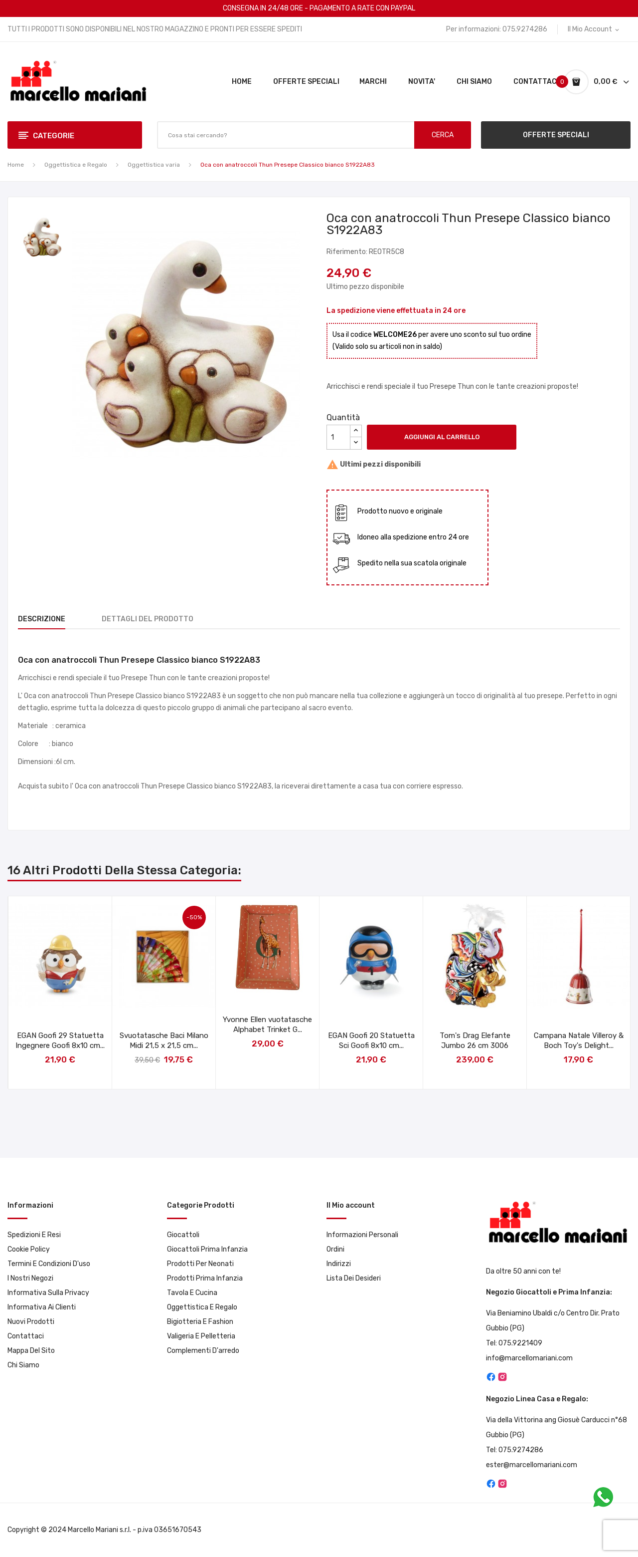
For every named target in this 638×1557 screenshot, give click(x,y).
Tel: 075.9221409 (514, 1343)
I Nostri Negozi (30, 1278)
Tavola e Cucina (192, 1293)
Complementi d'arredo (203, 1350)
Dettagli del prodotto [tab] (147, 619)
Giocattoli (183, 1235)
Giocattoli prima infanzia (207, 1249)
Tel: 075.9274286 (514, 1450)
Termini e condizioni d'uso (48, 1264)
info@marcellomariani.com (529, 1358)
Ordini (335, 1249)
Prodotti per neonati (200, 1264)
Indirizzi (338, 1264)
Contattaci (25, 1336)
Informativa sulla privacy (48, 1293)
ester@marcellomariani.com (531, 1465)
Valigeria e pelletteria (201, 1336)
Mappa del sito (31, 1350)
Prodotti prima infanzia (205, 1278)
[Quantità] (338, 437)
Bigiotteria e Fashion (200, 1321)
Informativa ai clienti (41, 1307)
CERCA (443, 135)
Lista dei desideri (353, 1278)
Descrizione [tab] (41, 619)
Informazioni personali (362, 1235)
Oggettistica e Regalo (202, 1307)
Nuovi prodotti (30, 1321)
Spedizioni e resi (34, 1235)
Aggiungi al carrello (441, 437)
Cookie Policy (28, 1249)
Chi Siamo (23, 1365)
